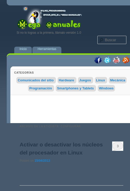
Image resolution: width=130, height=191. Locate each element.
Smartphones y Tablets (75, 88)
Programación (40, 88)
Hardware (66, 80)
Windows (106, 88)
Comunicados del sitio (36, 80)
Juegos (85, 80)
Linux (100, 80)
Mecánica (117, 80)
